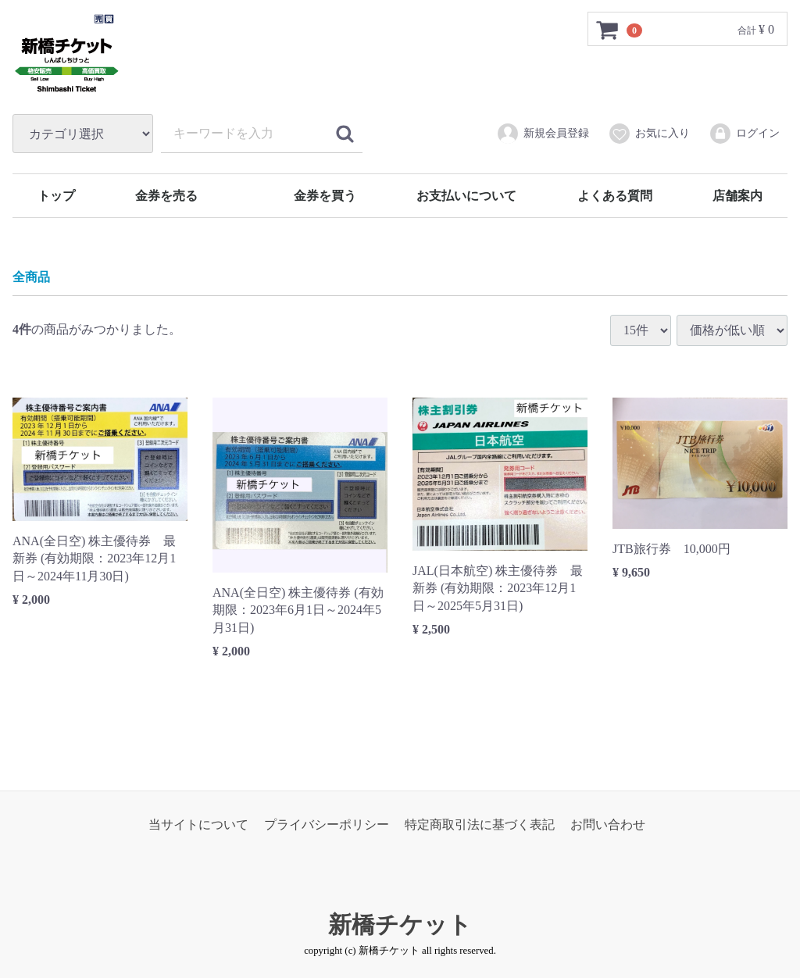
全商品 (31, 277)
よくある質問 (614, 195)
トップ (56, 195)
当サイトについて (198, 824)
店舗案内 (737, 195)
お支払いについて (466, 195)
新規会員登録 (542, 133)
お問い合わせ (607, 824)
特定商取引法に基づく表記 (480, 824)
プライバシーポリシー (326, 824)
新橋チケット (400, 925)
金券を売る (166, 195)
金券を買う (325, 195)
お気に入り (649, 133)
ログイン (744, 133)
